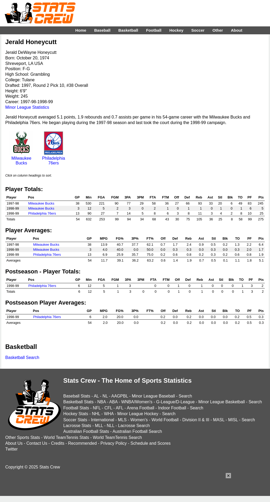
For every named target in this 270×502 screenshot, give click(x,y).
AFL (119, 408)
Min (88, 197)
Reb (199, 197)
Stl (220, 197)
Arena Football (140, 408)
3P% (134, 238)
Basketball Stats (78, 402)
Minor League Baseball (153, 396)
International (102, 420)
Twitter (11, 449)
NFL (97, 408)
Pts (261, 197)
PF (249, 197)
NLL (110, 425)
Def (187, 197)
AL (96, 396)
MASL (218, 420)
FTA (153, 197)
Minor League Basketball (221, 402)
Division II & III (195, 420)
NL (105, 396)
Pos (31, 197)
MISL (233, 420)
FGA (101, 197)
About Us (14, 443)
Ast (210, 197)
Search (185, 396)
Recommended (82, 443)
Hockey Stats (75, 413)
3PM (140, 197)
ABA (113, 402)
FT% (149, 238)
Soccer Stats (75, 420)
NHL (96, 413)
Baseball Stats (76, 396)
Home (80, 30)
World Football (165, 420)
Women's (139, 420)
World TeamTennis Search (117, 437)
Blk (230, 197)
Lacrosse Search (134, 425)
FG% (119, 238)
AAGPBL (119, 396)
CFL (108, 408)
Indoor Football (172, 408)
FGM (115, 197)
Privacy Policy (113, 443)
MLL (99, 425)
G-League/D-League (175, 402)
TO (240, 197)
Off (176, 197)
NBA (101, 402)
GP (77, 197)
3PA (127, 197)
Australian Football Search (137, 431)
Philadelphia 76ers (53, 158)
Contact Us (36, 443)
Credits (57, 443)
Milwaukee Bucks (21, 158)
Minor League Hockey (137, 413)
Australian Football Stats (86, 431)
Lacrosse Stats (77, 425)
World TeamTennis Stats (66, 437)
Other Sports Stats (22, 437)
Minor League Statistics (27, 107)
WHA (108, 413)
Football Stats (76, 408)
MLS (122, 420)
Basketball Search (22, 357)
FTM (165, 197)
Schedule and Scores (151, 443)
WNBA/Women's (136, 402)
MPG (104, 238)
